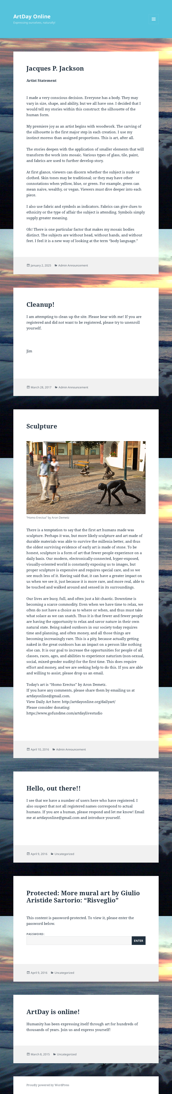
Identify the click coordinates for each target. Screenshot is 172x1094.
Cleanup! (40, 304)
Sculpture (41, 426)
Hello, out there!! (53, 788)
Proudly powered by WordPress (47, 1085)
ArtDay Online (32, 16)
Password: (86, 938)
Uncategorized (64, 854)
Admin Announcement (73, 265)
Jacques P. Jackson (55, 68)
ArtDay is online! (53, 1011)
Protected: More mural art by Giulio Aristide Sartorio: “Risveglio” (83, 896)
